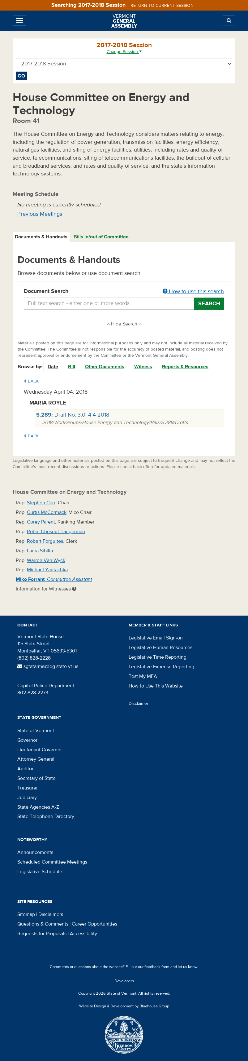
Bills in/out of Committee (101, 237)
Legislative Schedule (39, 872)
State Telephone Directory (45, 816)
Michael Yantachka (47, 570)
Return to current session (162, 5)
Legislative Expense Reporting (161, 667)
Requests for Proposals (41, 934)
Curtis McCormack (46, 512)
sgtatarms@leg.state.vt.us (47, 666)
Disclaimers (50, 914)
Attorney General (35, 759)
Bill (71, 367)
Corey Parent (41, 522)
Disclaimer (138, 703)
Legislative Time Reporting (157, 657)
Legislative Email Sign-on (156, 638)
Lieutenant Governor (39, 750)
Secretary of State (36, 778)
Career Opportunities (94, 924)
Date (53, 367)
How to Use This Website (156, 686)
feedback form (156, 966)
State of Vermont (35, 730)
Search (209, 303)
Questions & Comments (42, 924)
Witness (143, 367)
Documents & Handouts (41, 237)
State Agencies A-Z (38, 807)
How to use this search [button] (193, 291)
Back (31, 381)
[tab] (41, 237)
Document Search (124, 291)
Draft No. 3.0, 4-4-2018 (72, 414)
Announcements (35, 852)
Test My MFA (143, 676)
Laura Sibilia (40, 551)
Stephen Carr (41, 503)
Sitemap (26, 914)
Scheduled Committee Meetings (52, 862)
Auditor (25, 769)
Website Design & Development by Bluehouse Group (124, 1006)
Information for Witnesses (46, 589)
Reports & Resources (185, 367)
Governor (27, 740)
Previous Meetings (39, 214)
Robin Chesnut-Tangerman (56, 531)
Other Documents (104, 367)
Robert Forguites (45, 541)
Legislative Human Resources (160, 647)
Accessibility (83, 934)
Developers (124, 981)
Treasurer (27, 788)
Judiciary (27, 797)
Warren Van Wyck (46, 560)
